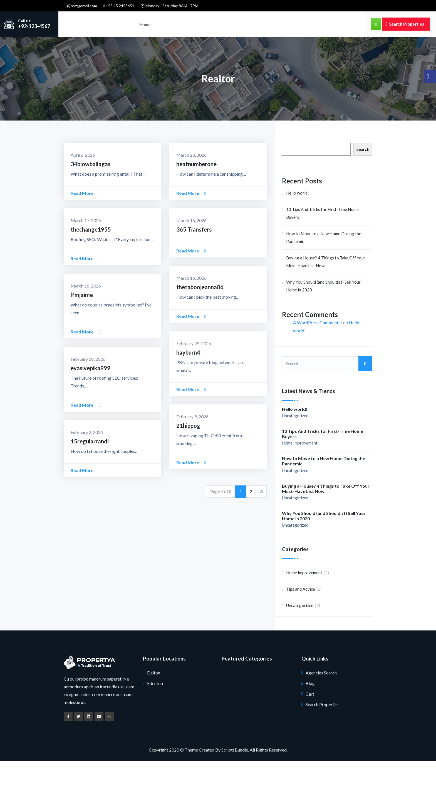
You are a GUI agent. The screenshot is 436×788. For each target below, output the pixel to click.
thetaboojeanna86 (200, 314)
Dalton (153, 700)
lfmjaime (82, 322)
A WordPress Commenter (317, 350)
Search (362, 176)
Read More (85, 220)
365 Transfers (194, 256)
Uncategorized (295, 443)
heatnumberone (196, 191)
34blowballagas (90, 191)
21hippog (188, 453)
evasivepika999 (90, 395)
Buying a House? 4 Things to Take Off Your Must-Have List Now (325, 289)
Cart (310, 721)
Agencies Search (321, 700)
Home (144, 23)
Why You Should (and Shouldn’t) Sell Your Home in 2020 (323, 313)
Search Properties (404, 23)
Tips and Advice (300, 616)
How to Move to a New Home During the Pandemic (323, 265)
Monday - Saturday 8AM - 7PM (169, 5)
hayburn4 (188, 379)
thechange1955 (91, 256)
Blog (310, 710)
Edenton (155, 710)
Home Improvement (300, 470)
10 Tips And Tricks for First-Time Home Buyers (322, 240)
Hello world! (297, 220)
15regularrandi (90, 468)
